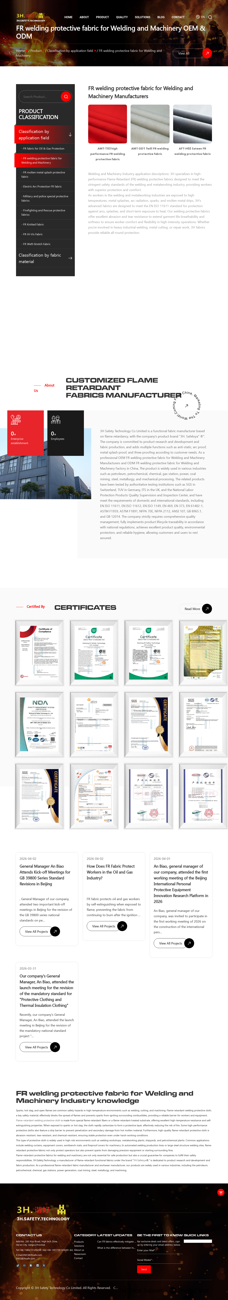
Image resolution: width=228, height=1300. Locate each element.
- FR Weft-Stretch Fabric (35, 244)
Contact (178, 17)
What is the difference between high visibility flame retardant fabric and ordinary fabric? (116, 1247)
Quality (122, 17)
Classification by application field (70, 50)
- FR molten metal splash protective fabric (43, 174)
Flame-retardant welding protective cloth (38, 1120)
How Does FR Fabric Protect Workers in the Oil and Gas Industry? (110, 872)
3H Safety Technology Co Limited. (58, 1288)
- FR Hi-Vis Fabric (32, 234)
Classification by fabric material (45, 258)
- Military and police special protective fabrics (44, 198)
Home (68, 17)
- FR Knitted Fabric (32, 224)
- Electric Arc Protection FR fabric (41, 186)
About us (79, 1250)
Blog (161, 17)
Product (102, 17)
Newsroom (80, 1254)
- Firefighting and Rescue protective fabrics (43, 212)
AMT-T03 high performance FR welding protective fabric (107, 154)
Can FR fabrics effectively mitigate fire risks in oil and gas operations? (116, 1241)
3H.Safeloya (140, 1160)
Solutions (142, 17)
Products (79, 1241)
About (84, 17)
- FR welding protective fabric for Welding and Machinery (41, 160)
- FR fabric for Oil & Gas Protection (42, 148)
